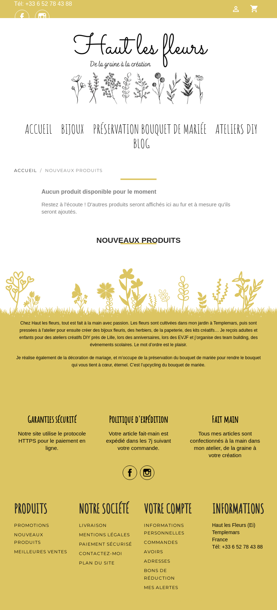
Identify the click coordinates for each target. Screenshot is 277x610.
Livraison (93, 525)
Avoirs (153, 551)
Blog (141, 143)
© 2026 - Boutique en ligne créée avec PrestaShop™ (138, 600)
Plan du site (97, 563)
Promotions (31, 525)
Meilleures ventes (40, 551)
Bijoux (72, 129)
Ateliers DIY (236, 129)
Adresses (157, 561)
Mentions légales (104, 534)
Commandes (161, 542)
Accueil (38, 129)
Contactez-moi (100, 553)
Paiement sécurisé (105, 544)
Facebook (22, 17)
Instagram (42, 17)
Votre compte (168, 508)
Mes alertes (161, 587)
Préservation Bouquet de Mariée (150, 129)
